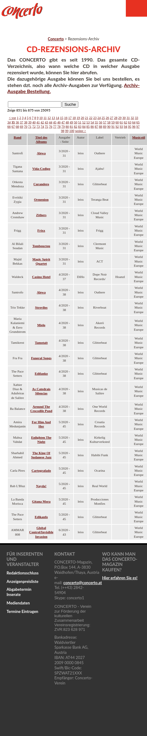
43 (46, 122)
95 (129, 126)
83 (79, 126)
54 (92, 122)
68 (17, 126)
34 (9, 122)
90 (108, 126)
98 (62, 130)
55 (96, 122)
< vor (12, 117)
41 (38, 122)
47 (63, 122)
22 (90, 117)
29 (120, 117)
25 (103, 117)
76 (50, 126)
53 (88, 122)
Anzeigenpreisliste (22, 581)
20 (82, 117)
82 (75, 126)
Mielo (41, 325)
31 (128, 117)
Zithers (41, 215)
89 (104, 126)
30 (124, 117)
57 (104, 122)
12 (49, 117)
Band (17, 137)
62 (125, 122)
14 (57, 117)
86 (92, 126)
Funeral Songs (41, 358)
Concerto (56, 38)
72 (34, 126)
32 (132, 117)
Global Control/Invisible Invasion (41, 532)
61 (121, 122)
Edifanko (41, 373)
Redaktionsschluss (23, 572)
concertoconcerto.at (83, 582)
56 (100, 122)
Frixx (41, 230)
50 (75, 122)
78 (58, 126)
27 (111, 117)
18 (74, 117)
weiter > (80, 130)
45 (55, 122)
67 (13, 126)
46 (58, 122)
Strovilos (41, 307)
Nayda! (41, 486)
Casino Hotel (41, 277)
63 (129, 122)
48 (67, 122)
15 (61, 117)
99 (66, 130)
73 (38, 126)
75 (46, 126)
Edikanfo (41, 517)
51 (79, 122)
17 (70, 117)
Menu (136, 8)
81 (71, 126)
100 (71, 130)
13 (53, 117)
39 (29, 122)
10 (41, 117)
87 (96, 126)
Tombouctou (41, 246)
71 (29, 126)
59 (113, 122)
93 (121, 126)
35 (13, 122)
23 (94, 117)
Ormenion (41, 199)
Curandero (41, 184)
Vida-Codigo (41, 168)
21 (86, 117)
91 (113, 126)
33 (136, 117)
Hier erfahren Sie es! (120, 577)
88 (100, 126)
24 (99, 117)
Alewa (41, 153)
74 (42, 126)
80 (67, 126)
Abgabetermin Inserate (19, 592)
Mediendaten (18, 603)
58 (108, 122)
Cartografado (41, 470)
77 (55, 126)
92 (117, 126)
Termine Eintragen (22, 611)
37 (21, 122)
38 (25, 122)
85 (88, 126)
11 (45, 117)
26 (107, 117)
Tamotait (41, 342)
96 (134, 126)
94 (125, 126)
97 (138, 126)
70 (25, 126)
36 (17, 122)
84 (84, 126)
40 (34, 122)
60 (117, 122)
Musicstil (138, 137)
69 (21, 126)
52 (84, 122)
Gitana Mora (41, 501)
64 (134, 122)
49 (71, 122)
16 (65, 117)
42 (42, 122)
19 (78, 117)
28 (115, 117)
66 (9, 126)
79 (63, 126)
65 (138, 122)
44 (50, 122)
